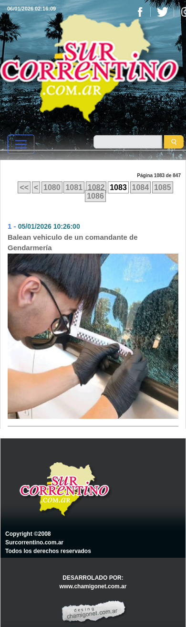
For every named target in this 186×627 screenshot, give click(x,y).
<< (24, 187)
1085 (162, 187)
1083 (118, 187)
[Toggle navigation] (21, 144)
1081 (74, 187)
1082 (96, 187)
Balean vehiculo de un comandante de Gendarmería (73, 242)
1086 (95, 196)
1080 (52, 187)
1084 (140, 187)
